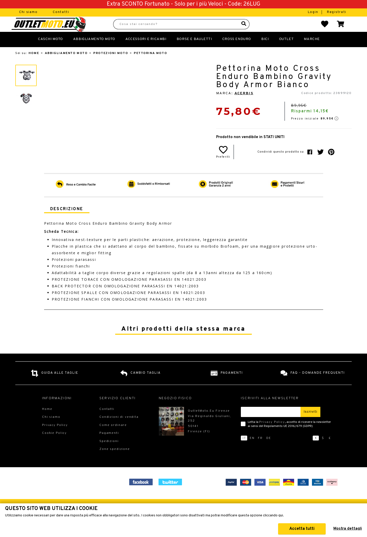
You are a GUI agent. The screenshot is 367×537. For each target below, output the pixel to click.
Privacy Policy (272, 433)
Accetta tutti (301, 528)
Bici (265, 50)
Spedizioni (109, 452)
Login (313, 12)
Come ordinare (113, 436)
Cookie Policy (54, 444)
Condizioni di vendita (119, 428)
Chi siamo (28, 12)
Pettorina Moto (150, 64)
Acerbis (243, 104)
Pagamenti (109, 444)
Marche (312, 50)
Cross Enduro (236, 50)
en (252, 449)
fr (260, 449)
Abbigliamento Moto (94, 50)
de (268, 449)
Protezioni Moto (110, 64)
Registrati (336, 12)
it (244, 449)
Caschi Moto (50, 50)
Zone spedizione (114, 460)
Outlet (286, 50)
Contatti (61, 12)
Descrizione (66, 220)
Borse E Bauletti (194, 50)
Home (34, 64)
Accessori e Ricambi (145, 50)
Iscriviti (310, 423)
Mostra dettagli (347, 528)
